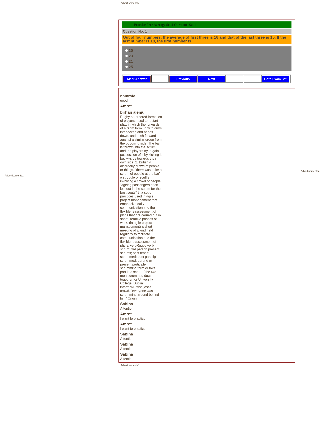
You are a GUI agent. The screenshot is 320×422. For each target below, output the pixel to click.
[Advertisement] (59, 213)
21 (131, 61)
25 (131, 67)
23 (131, 56)
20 (131, 50)
